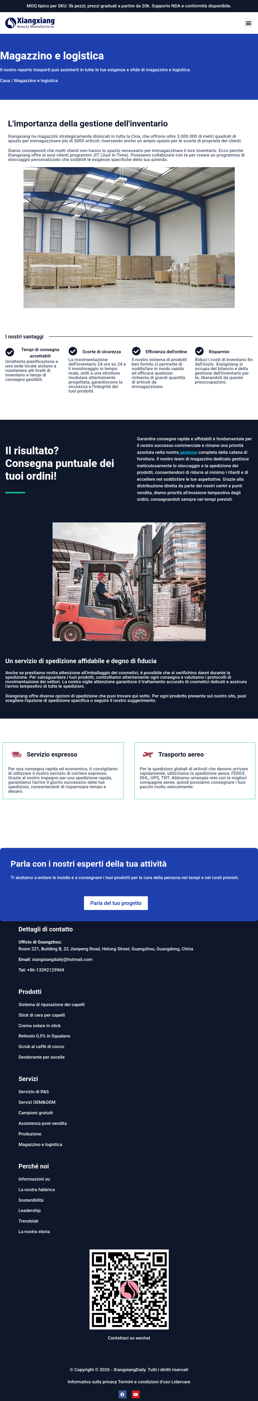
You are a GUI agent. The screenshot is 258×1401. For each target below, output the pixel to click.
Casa (5, 80)
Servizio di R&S (33, 1091)
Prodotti (29, 992)
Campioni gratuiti (35, 1112)
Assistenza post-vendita (42, 1123)
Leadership (29, 1210)
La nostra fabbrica (36, 1189)
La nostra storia (34, 1231)
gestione (188, 452)
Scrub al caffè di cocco (41, 1046)
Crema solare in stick (39, 1025)
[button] (248, 22)
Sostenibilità (31, 1200)
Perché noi (33, 1166)
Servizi (28, 1079)
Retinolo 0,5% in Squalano (44, 1036)
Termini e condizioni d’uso (144, 1381)
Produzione (29, 1133)
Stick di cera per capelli (41, 1015)
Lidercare (181, 1381)
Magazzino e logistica (40, 1144)
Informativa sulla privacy (92, 1381)
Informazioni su (34, 1179)
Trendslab (28, 1221)
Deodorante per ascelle (41, 1057)
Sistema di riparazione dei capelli (51, 1004)
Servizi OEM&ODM (36, 1102)
